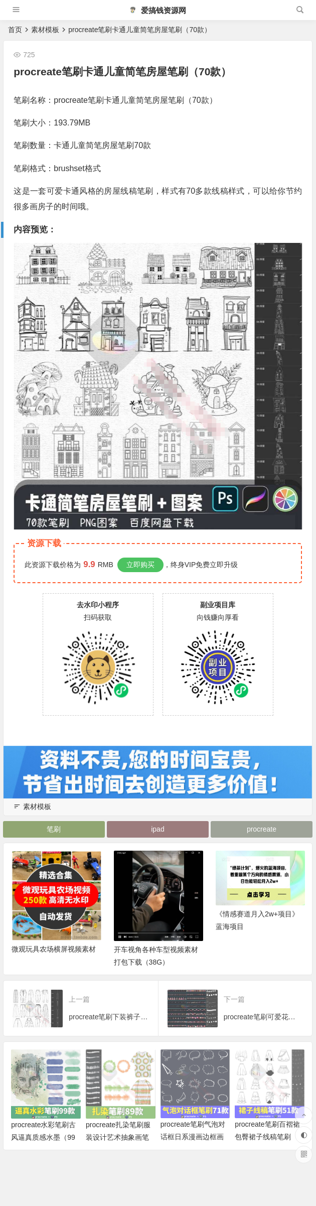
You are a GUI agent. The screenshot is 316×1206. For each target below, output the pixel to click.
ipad (158, 829)
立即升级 (224, 565)
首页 (15, 30)
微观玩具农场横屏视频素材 (54, 959)
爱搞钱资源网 (157, 10)
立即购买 (140, 565)
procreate (261, 829)
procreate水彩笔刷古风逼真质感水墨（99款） (43, 1147)
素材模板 (45, 30)
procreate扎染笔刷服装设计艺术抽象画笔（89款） (118, 1147)
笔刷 (54, 829)
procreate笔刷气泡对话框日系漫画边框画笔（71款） (193, 1146)
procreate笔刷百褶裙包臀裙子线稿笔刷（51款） (267, 1146)
